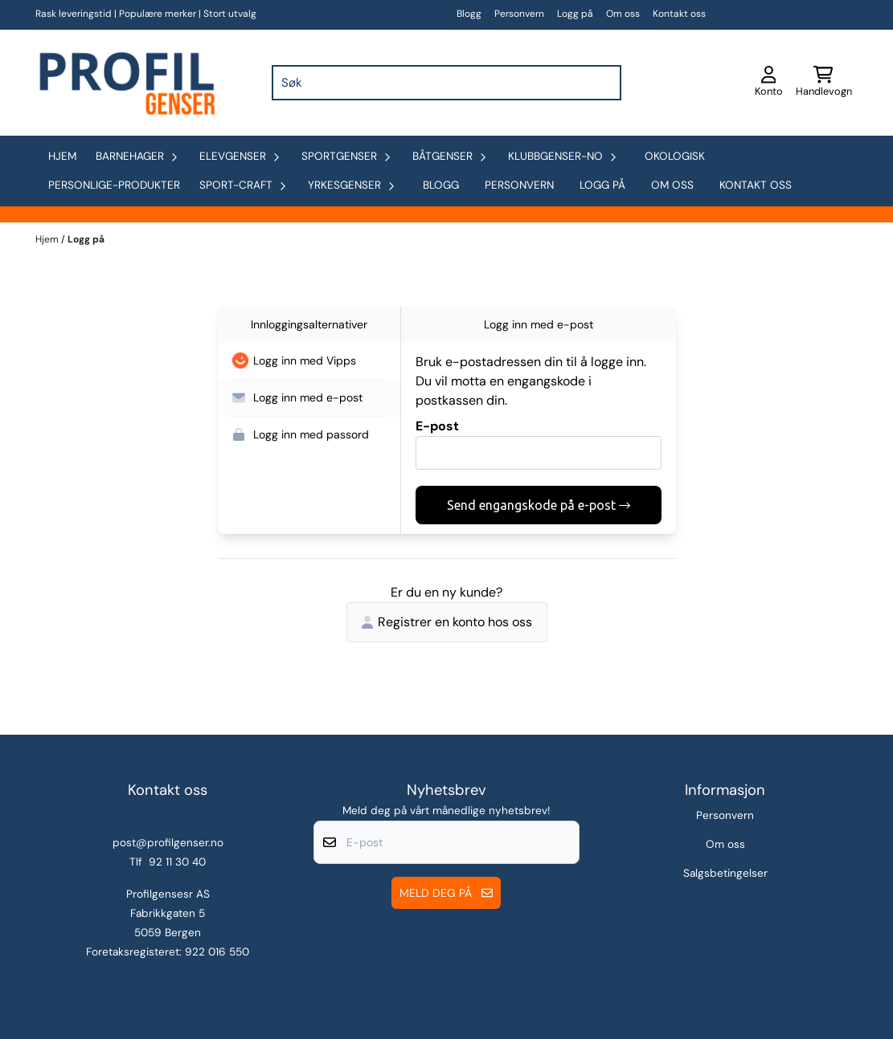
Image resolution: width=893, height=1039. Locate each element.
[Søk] (446, 82)
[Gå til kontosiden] (768, 82)
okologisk (675, 156)
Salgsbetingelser (725, 873)
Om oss (623, 13)
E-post (437, 426)
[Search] (605, 82)
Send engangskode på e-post (538, 505)
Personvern (519, 13)
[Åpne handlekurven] (823, 82)
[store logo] (125, 83)
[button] (309, 361)
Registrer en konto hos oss (447, 621)
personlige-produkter (114, 185)
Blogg (469, 13)
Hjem (48, 239)
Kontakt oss (679, 13)
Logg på (575, 13)
